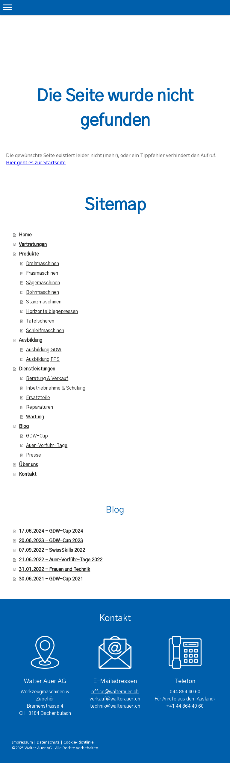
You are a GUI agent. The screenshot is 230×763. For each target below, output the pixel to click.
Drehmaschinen (42, 263)
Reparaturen (39, 407)
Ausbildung (30, 340)
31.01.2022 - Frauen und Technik (54, 569)
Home (25, 234)
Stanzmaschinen (43, 302)
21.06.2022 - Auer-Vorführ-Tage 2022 (60, 559)
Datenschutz (48, 742)
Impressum (22, 742)
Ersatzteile (38, 397)
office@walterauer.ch (115, 691)
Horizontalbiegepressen (52, 311)
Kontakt (28, 474)
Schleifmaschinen (45, 330)
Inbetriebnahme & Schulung (55, 388)
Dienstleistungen (37, 369)
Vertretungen (33, 244)
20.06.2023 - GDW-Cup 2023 (51, 540)
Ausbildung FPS (43, 359)
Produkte (29, 254)
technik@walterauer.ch (115, 706)
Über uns (28, 464)
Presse (33, 455)
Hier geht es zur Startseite (36, 162)
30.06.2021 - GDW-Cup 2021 (51, 579)
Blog (24, 426)
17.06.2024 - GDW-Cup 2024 (51, 531)
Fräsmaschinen (42, 273)
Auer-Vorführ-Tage (46, 445)
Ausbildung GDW (43, 349)
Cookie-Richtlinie (78, 742)
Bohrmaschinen (42, 292)
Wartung (35, 416)
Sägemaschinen (43, 282)
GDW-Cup (37, 436)
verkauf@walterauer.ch (115, 699)
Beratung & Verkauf (47, 378)
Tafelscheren (40, 321)
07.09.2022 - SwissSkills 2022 (52, 550)
